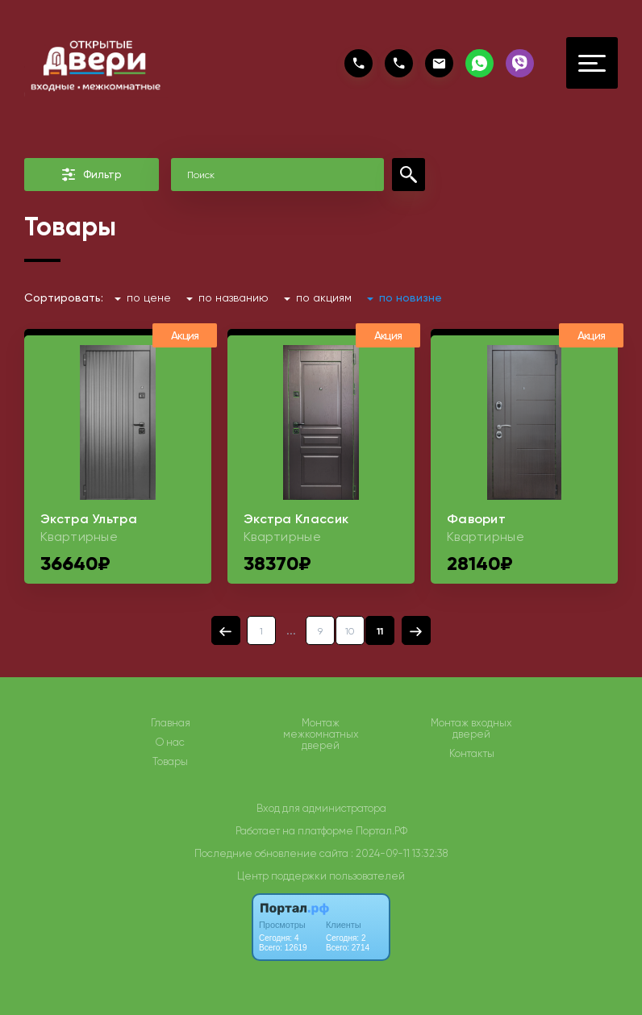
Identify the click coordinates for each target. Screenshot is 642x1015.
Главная (170, 723)
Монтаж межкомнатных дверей (321, 734)
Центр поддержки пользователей (321, 876)
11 (380, 631)
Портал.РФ (381, 831)
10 (350, 631)
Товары (170, 761)
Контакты (471, 753)
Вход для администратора (321, 808)
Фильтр (91, 174)
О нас (170, 742)
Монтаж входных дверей (471, 729)
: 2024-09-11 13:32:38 (399, 853)
